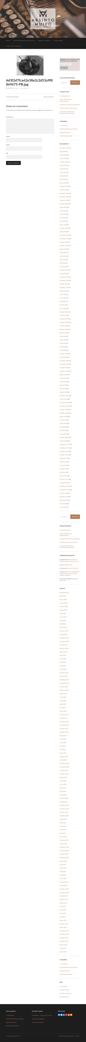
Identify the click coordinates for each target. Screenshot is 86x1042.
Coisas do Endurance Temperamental (66, 100)
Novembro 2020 (64, 322)
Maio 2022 (63, 259)
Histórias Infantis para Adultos (24, 40)
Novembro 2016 (64, 489)
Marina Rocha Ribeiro (38, 1019)
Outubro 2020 (64, 326)
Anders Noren (69, 1036)
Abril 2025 (63, 151)
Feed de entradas (64, 990)
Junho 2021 (63, 298)
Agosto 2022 (63, 249)
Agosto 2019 (63, 374)
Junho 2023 (63, 214)
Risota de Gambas (44, 40)
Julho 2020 (63, 336)
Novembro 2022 (64, 238)
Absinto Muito (15, 1036)
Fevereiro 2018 (64, 437)
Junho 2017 (63, 465)
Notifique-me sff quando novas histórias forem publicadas (70, 60)
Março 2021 (63, 308)
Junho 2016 (63, 507)
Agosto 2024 (63, 165)
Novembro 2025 (64, 148)
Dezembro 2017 (64, 444)
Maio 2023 (63, 217)
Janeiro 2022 (63, 273)
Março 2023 (63, 224)
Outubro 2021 (64, 284)
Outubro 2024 (64, 162)
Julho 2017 (63, 462)
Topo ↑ (78, 1036)
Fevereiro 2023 (64, 228)
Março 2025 (63, 155)
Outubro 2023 (64, 200)
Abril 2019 (63, 388)
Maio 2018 (63, 427)
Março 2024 (63, 183)
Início (8, 40)
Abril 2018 (63, 430)
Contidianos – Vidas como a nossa (42, 1015)
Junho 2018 (63, 423)
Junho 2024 (63, 172)
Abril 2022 (63, 263)
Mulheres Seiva (67, 565)
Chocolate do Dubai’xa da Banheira (70, 104)
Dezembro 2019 (64, 360)
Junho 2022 (63, 256)
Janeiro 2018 (63, 441)
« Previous (12, 97)
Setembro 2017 (64, 455)
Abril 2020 (63, 347)
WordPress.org (64, 997)
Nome (8, 136)
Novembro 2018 (64, 406)
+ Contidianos (58, 40)
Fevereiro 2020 (64, 353)
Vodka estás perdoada (13, 46)
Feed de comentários (66, 993)
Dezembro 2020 (64, 319)
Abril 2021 (63, 305)
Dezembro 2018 (64, 402)
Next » (49, 97)
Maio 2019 (63, 385)
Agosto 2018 (63, 416)
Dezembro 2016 (64, 486)
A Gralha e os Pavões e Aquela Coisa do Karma (69, 560)
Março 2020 (63, 350)
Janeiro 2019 (63, 399)
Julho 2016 (63, 503)
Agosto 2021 (63, 291)
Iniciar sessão (63, 986)
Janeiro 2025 (63, 158)
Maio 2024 (63, 176)
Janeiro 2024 (63, 190)
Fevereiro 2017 (64, 479)
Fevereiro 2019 (64, 395)
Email (8, 145)
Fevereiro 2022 (64, 270)
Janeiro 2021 (63, 315)
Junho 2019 (63, 381)
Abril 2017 (63, 472)
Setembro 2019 (64, 371)
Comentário (10, 117)
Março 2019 (63, 392)
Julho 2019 (63, 378)
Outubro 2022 (64, 242)
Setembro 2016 (64, 496)
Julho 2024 (63, 169)
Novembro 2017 (64, 448)
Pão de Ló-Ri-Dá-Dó (72, 568)
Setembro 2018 (64, 413)
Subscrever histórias (38, 1022)
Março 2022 (63, 266)
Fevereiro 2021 (64, 312)
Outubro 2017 (64, 451)
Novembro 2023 (64, 197)
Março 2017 (63, 476)
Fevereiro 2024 (64, 186)
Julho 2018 (63, 420)
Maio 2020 (63, 343)
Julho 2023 (63, 211)
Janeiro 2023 (63, 231)
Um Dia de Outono (65, 96)
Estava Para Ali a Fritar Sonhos (68, 108)
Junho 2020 (63, 340)
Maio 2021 (63, 301)
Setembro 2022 (64, 245)
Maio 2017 (63, 469)
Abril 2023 (63, 221)
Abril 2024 (63, 179)
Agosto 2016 (63, 500)
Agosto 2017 (63, 458)
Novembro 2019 (64, 364)
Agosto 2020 (63, 333)
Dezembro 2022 (64, 235)
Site (7, 153)
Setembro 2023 (64, 204)
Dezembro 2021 (64, 277)
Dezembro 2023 (64, 193)
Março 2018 (63, 434)
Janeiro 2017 (63, 483)
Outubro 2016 (64, 493)
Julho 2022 (63, 252)
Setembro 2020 (64, 329)
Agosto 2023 (63, 207)
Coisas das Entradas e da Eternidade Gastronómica (67, 112)
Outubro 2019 (64, 367)
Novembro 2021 (64, 280)
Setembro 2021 (64, 287)
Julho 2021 (63, 294)
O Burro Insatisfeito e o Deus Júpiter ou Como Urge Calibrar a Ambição (69, 573)
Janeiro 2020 (63, 357)
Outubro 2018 (64, 409)
